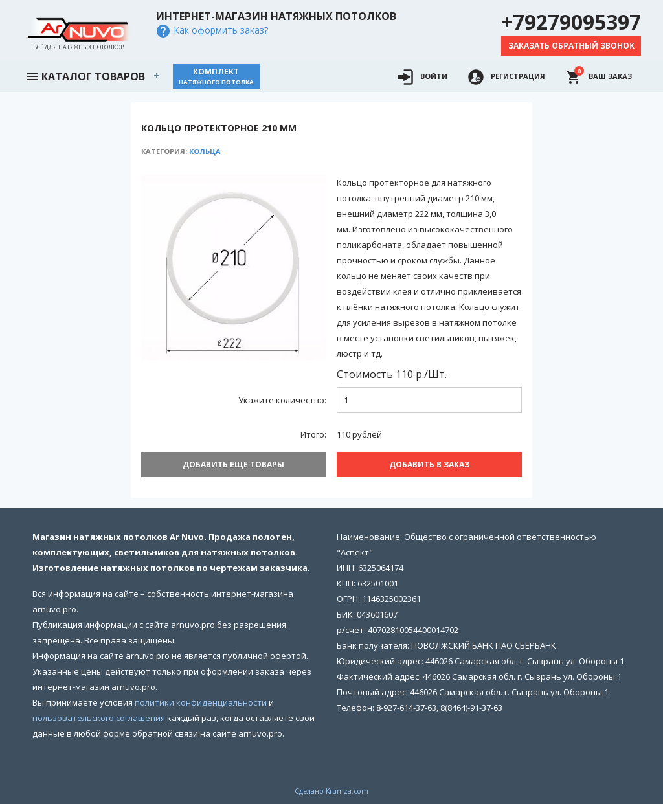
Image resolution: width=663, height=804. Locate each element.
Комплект (216, 76)
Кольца (205, 151)
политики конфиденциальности (201, 697)
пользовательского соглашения (98, 713)
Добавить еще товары (233, 464)
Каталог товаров (85, 75)
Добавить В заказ (429, 464)
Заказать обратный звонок (571, 45)
